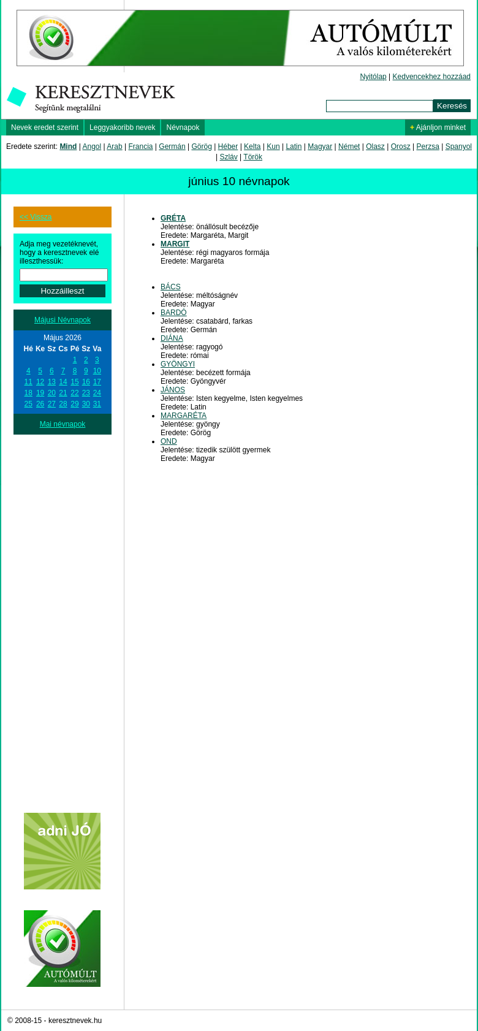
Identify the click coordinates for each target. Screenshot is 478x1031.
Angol (92, 146)
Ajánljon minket (438, 127)
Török (252, 157)
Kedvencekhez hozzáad (432, 76)
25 (28, 404)
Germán (172, 146)
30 (86, 404)
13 (52, 382)
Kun (273, 146)
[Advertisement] (62, 618)
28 (63, 404)
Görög (201, 146)
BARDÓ (174, 312)
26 (40, 404)
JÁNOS (173, 390)
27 (52, 404)
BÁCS (171, 287)
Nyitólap (373, 76)
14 (63, 382)
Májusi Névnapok (62, 320)
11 (28, 382)
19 (40, 393)
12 (40, 382)
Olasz (375, 146)
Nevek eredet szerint (44, 127)
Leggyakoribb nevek (122, 127)
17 (97, 382)
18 (28, 393)
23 (86, 393)
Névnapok (182, 127)
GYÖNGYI (178, 364)
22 (74, 393)
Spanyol (459, 146)
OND (169, 441)
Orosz (401, 146)
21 (63, 393)
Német (349, 146)
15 (74, 382)
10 (97, 371)
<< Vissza (35, 217)
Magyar (320, 146)
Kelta (252, 146)
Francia (140, 146)
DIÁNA (172, 338)
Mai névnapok (63, 424)
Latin (294, 146)
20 (52, 393)
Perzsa (427, 146)
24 (97, 393)
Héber (228, 146)
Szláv (228, 157)
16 (86, 382)
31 (97, 404)
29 (74, 404)
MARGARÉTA (184, 415)
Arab (114, 146)
